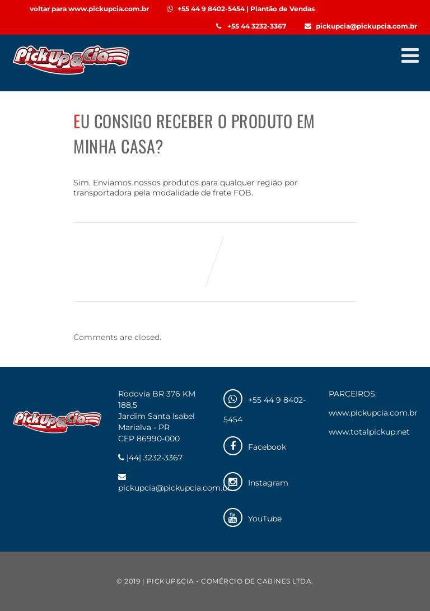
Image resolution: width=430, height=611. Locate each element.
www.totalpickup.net (369, 432)
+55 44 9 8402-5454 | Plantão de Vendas (241, 8)
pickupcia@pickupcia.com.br (361, 26)
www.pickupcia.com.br (373, 413)
